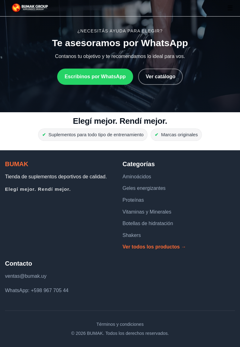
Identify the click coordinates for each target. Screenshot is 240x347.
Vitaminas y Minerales (146, 211)
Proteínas (133, 200)
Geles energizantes (144, 188)
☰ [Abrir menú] (230, 8)
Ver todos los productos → (154, 246)
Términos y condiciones (119, 324)
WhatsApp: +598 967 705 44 (36, 290)
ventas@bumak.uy (26, 276)
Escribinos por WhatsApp (95, 76)
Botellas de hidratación (147, 223)
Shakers (131, 235)
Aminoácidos (136, 176)
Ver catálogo (160, 76)
